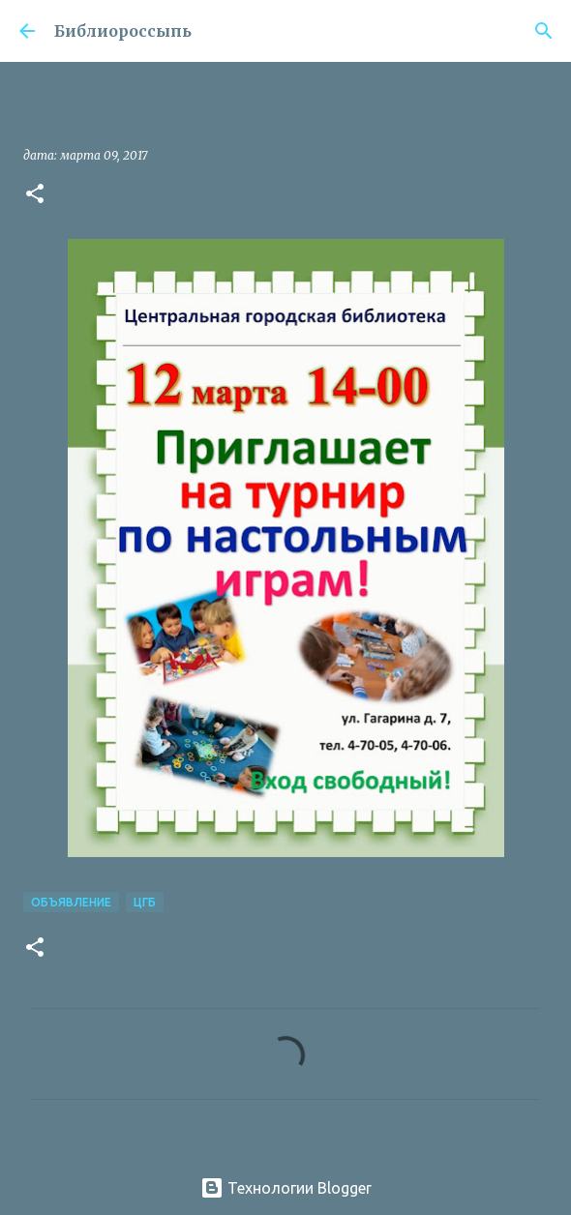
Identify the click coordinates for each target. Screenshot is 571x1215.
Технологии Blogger (286, 1188)
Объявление (71, 902)
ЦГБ (145, 902)
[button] (34, 195)
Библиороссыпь (123, 31)
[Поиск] (544, 31)
